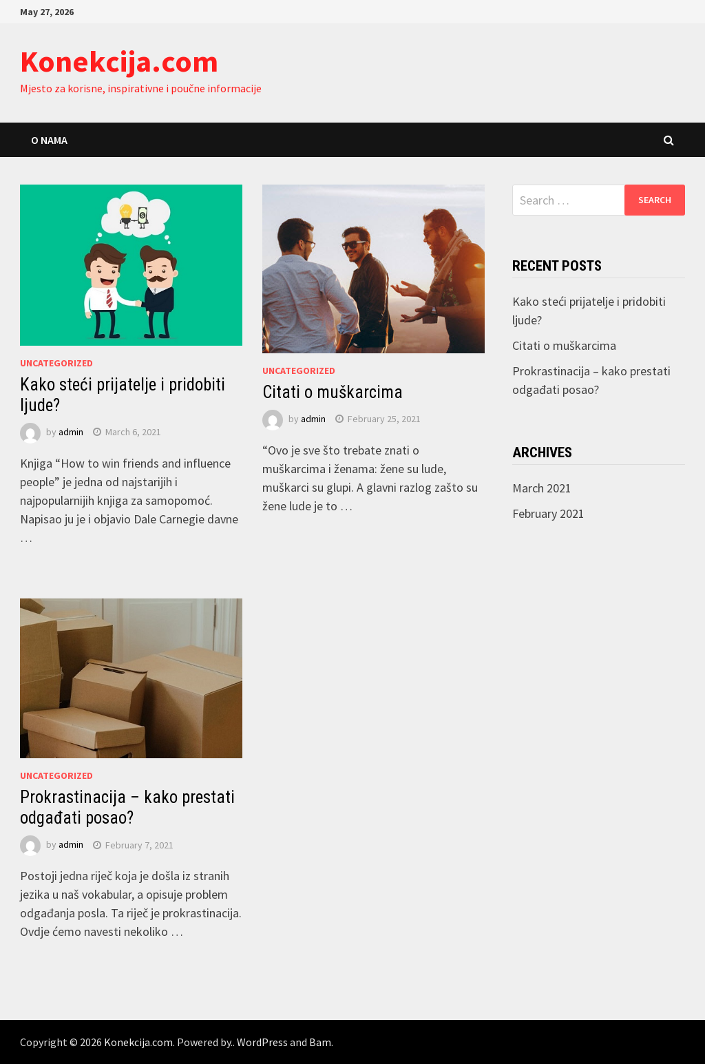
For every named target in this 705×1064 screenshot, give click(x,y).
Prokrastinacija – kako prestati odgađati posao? (127, 807)
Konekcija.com (119, 61)
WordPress (262, 1042)
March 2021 (541, 488)
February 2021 (548, 513)
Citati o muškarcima (332, 392)
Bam (320, 1042)
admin (71, 432)
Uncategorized (56, 363)
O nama (49, 140)
